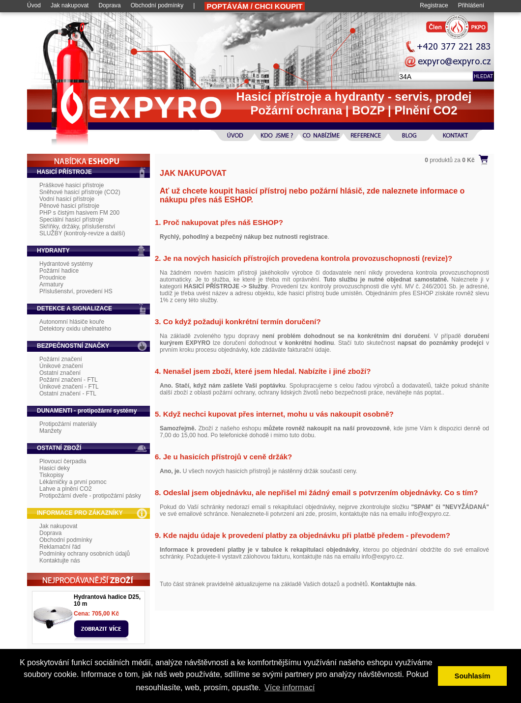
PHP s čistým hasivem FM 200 (79, 212)
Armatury (51, 284)
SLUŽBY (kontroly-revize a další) (82, 233)
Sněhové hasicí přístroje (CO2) (79, 192)
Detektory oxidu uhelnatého (75, 328)
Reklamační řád (60, 546)
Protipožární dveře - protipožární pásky (90, 495)
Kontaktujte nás (59, 560)
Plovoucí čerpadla (62, 461)
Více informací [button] (289, 687)
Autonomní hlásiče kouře (71, 321)
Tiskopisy (51, 475)
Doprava (109, 5)
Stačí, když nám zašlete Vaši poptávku (230, 385)
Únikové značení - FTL (69, 386)
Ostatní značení (60, 372)
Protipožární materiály (68, 424)
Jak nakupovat (69, 5)
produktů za (449, 160)
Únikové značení (61, 366)
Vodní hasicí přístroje (66, 199)
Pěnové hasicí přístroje (69, 205)
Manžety (50, 430)
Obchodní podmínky (157, 5)
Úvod (34, 5)
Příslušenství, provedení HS (76, 291)
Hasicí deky (54, 468)
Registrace (434, 5)
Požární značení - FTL (68, 379)
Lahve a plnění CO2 (65, 488)
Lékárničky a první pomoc (73, 481)
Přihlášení (471, 5)
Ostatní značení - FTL (67, 393)
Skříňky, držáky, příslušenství (77, 226)
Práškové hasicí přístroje (71, 185)
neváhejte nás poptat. (414, 392)
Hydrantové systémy (66, 263)
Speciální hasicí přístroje (71, 219)
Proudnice (52, 277)
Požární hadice (59, 270)
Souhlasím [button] (473, 676)
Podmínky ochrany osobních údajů (84, 553)
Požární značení (60, 359)
